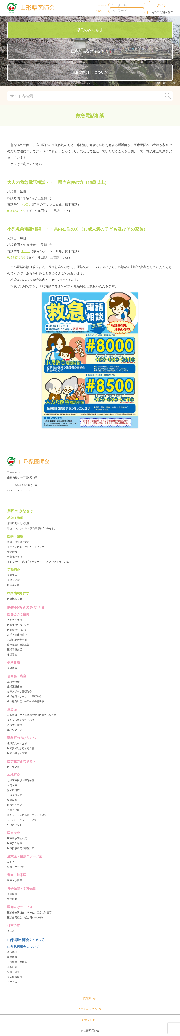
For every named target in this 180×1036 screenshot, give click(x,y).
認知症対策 (13, 790)
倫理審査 (12, 654)
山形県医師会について (90, 72)
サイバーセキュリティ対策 (22, 820)
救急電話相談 (14, 556)
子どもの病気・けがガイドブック (25, 547)
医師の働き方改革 (17, 753)
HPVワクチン (14, 730)
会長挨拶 (12, 952)
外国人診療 (13, 810)
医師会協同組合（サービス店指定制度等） (30, 912)
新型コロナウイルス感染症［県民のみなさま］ (33, 528)
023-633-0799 (16, 257)
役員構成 (12, 957)
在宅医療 (12, 785)
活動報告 (12, 575)
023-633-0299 (16, 211)
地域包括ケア (14, 795)
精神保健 (12, 800)
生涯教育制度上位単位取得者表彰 (25, 701)
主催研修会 (13, 681)
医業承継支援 (14, 649)
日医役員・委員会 (17, 962)
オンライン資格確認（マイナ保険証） (28, 815)
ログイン (160, 5)
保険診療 (12, 668)
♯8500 (25, 251)
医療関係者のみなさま (90, 51)
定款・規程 (13, 972)
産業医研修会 (14, 686)
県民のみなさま (90, 30)
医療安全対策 (14, 843)
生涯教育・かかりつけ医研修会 (24, 696)
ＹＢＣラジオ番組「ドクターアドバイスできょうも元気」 (39, 561)
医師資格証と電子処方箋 (20, 748)
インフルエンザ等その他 (20, 720)
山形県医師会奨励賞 (18, 644)
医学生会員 (13, 767)
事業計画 (12, 967)
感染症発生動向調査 (18, 523)
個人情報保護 (14, 977)
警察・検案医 (14, 880)
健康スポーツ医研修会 (19, 691)
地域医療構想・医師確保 (20, 780)
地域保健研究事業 (17, 639)
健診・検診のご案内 (18, 542)
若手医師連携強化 (17, 634)
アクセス (12, 982)
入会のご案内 (14, 620)
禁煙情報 (12, 552)
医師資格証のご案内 (18, 630)
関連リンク (90, 998)
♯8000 (25, 204)
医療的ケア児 (14, 805)
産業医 (11, 862)
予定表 (11, 931)
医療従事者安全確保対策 (20, 848)
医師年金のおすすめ (18, 625)
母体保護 (12, 894)
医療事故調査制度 (17, 838)
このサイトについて (90, 1009)
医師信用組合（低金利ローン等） (25, 917)
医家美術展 (13, 585)
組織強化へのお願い (18, 743)
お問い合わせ (90, 1020)
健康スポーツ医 (15, 867)
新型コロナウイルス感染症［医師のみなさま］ (33, 715)
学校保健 (12, 899)
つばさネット (14, 825)
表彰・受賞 (13, 580)
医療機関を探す (15, 598)
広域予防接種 (14, 725)
